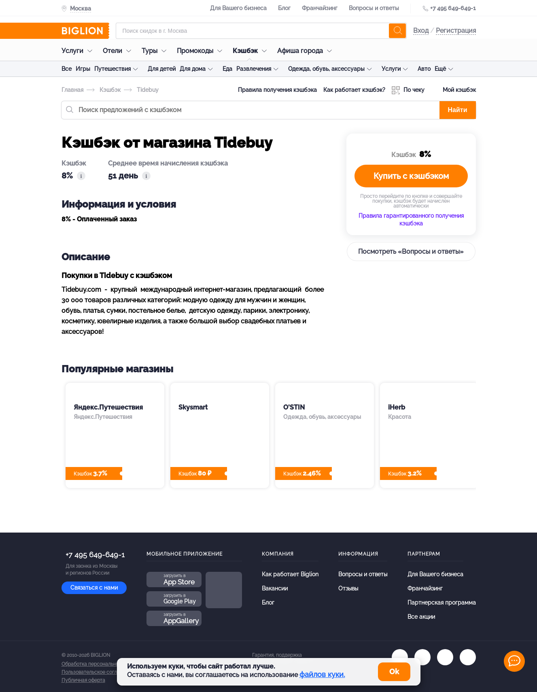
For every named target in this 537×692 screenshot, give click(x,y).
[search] (397, 30)
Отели (119, 51)
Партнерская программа (442, 602)
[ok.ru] (422, 657)
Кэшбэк (252, 51)
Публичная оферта (83, 680)
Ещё (440, 69)
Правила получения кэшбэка (277, 90)
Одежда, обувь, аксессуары (326, 69)
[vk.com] (400, 657)
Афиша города (306, 51)
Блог (284, 8)
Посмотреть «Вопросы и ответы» (411, 251)
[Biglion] (85, 31)
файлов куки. (322, 674)
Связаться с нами (94, 587)
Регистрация (456, 30)
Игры (83, 69)
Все (67, 69)
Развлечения (253, 69)
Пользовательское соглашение (98, 672)
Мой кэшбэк (453, 90)
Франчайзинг (319, 8)
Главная (72, 90)
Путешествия (112, 69)
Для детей (162, 69)
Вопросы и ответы (374, 8)
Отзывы (348, 588)
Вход (421, 30)
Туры (156, 51)
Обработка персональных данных (101, 664)
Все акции (421, 616)
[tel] (445, 657)
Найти (457, 109)
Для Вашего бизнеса (238, 8)
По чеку (408, 90)
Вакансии (275, 588)
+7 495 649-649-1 (453, 8)
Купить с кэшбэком (411, 176)
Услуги (79, 51)
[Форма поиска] (261, 31)
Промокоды (201, 51)
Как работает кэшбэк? (354, 90)
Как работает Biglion (290, 574)
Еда (227, 69)
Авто (424, 69)
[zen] (468, 657)
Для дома (193, 69)
